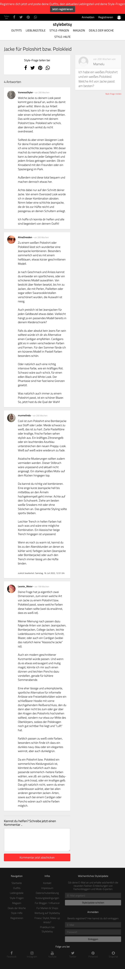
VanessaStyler (25, 92)
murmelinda (24, 415)
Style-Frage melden (113, 93)
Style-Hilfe (62, 37)
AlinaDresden (25, 237)
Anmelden (88, 17)
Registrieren (105, 17)
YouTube (52, 954)
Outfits (16, 30)
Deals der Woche (101, 30)
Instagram (32, 954)
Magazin (79, 30)
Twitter (72, 954)
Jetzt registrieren (62, 9)
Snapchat (113, 954)
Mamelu (98, 64)
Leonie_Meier (25, 586)
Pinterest (93, 954)
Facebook (11, 954)
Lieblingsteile (36, 30)
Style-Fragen (59, 30)
